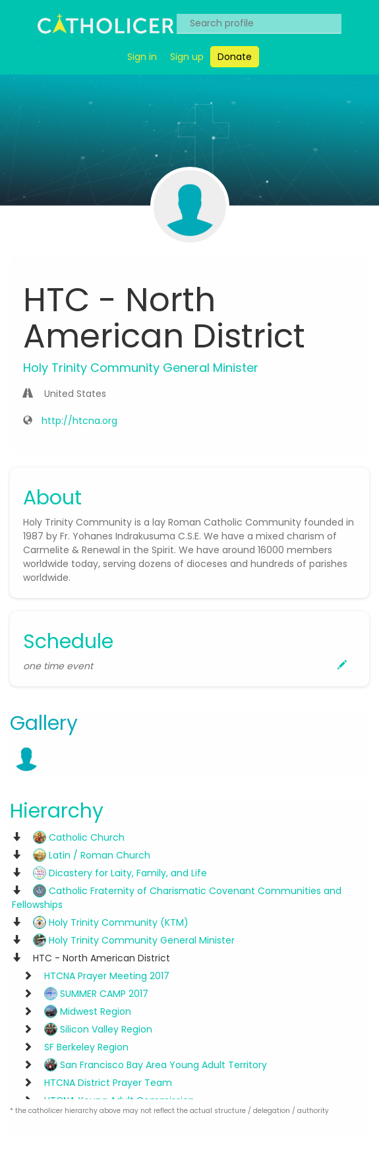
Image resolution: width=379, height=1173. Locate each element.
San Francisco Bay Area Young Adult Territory (155, 1064)
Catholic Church (79, 837)
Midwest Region (87, 1011)
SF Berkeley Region (86, 1047)
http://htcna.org (79, 420)
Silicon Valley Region (98, 1029)
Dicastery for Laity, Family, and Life (120, 873)
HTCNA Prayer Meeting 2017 (106, 975)
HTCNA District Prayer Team (108, 1082)
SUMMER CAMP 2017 (96, 993)
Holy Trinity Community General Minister (134, 940)
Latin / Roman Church (91, 855)
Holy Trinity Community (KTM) (111, 922)
